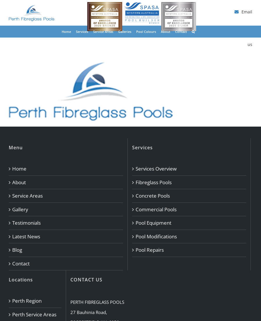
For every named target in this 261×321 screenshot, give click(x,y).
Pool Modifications (156, 236)
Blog (17, 249)
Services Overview (156, 168)
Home (19, 168)
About (19, 182)
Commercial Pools (156, 209)
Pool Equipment (153, 222)
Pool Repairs (150, 249)
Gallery (20, 209)
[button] (193, 31)
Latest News (26, 236)
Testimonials (26, 222)
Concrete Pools (153, 195)
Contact (21, 263)
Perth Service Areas (34, 314)
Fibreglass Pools (154, 182)
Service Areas (27, 195)
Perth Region (27, 300)
